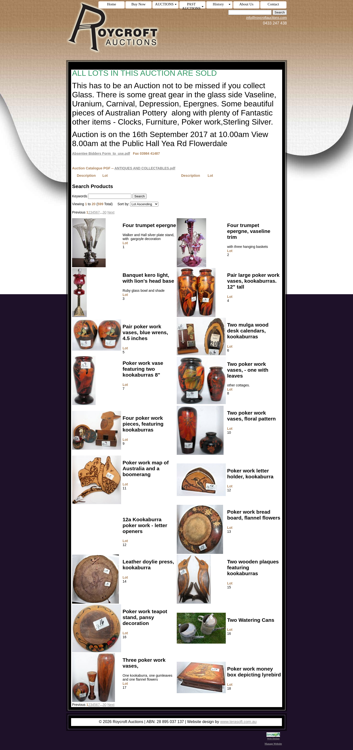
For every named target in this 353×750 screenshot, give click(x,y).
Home (111, 4)
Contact (273, 4)
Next (110, 212)
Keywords (79, 196)
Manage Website (273, 743)
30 (105, 212)
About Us (246, 4)
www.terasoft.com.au (238, 722)
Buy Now (138, 4)
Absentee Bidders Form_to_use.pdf (101, 153)
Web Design (273, 737)
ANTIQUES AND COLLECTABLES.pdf (144, 168)
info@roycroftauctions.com (266, 18)
